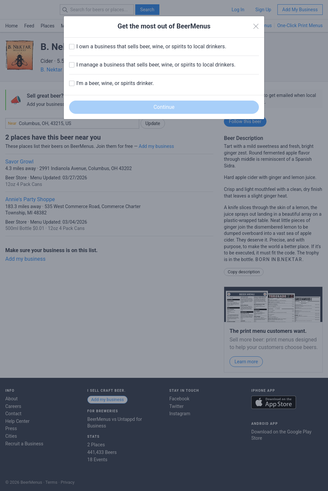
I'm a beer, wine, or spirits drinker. (115, 83)
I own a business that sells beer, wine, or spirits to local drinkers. (151, 46)
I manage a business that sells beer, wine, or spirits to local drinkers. (155, 65)
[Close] (256, 26)
